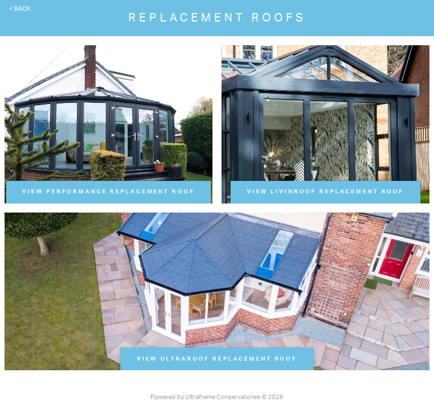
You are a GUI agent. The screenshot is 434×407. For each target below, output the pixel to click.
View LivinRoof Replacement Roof (325, 191)
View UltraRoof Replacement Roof (217, 359)
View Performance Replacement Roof (108, 191)
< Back (20, 9)
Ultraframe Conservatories (223, 397)
